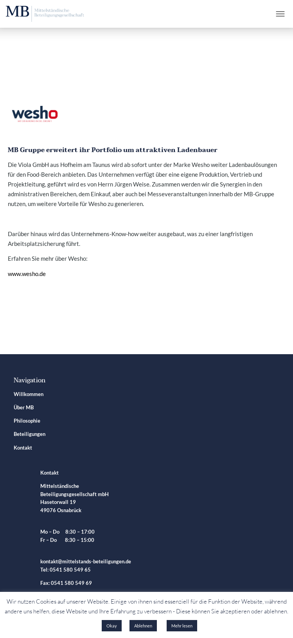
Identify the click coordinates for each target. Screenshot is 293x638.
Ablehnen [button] (143, 625)
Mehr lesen (181, 625)
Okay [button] (111, 625)
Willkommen (28, 395)
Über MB (24, 408)
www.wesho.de (27, 273)
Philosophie (27, 422)
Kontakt (23, 449)
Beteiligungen (29, 435)
